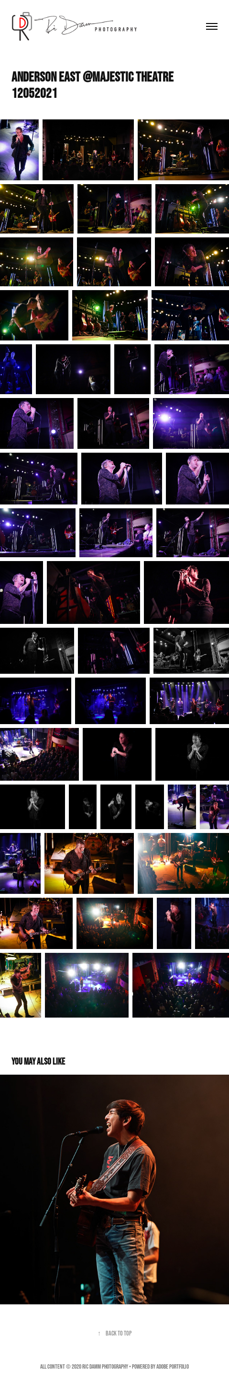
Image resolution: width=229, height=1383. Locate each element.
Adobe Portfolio (172, 1366)
